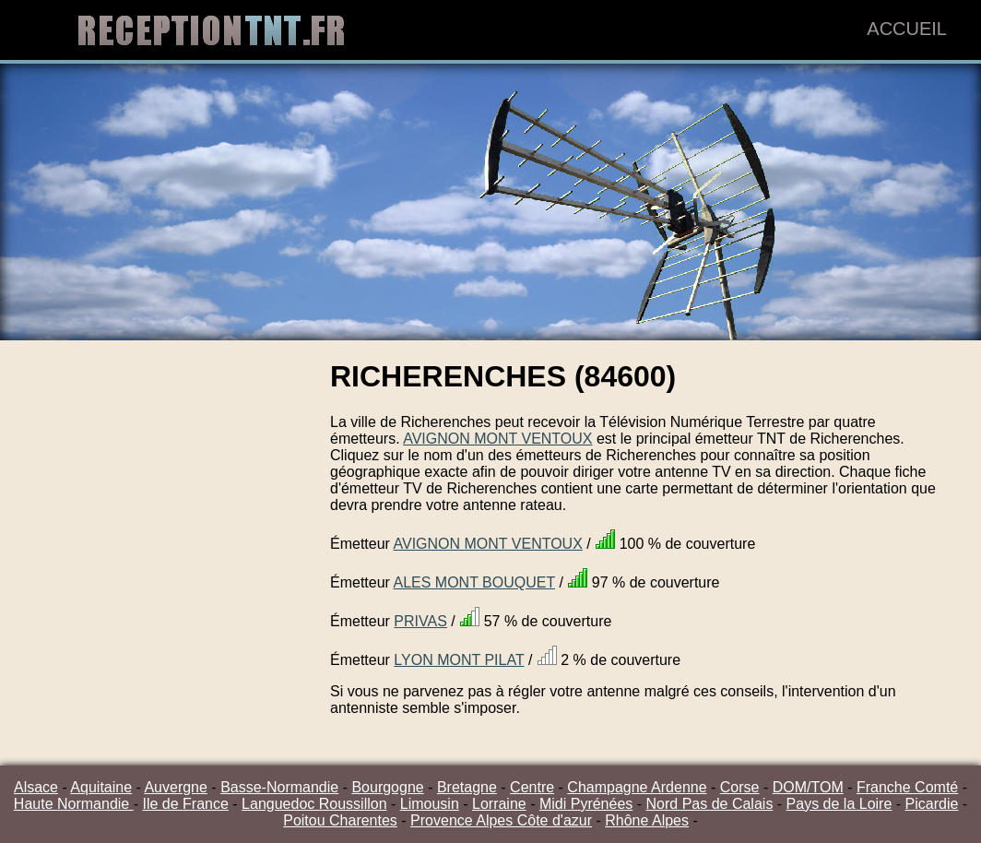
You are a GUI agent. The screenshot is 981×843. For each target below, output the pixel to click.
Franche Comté (907, 787)
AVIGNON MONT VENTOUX (497, 438)
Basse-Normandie (279, 787)
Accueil (907, 28)
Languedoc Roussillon (314, 804)
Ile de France (185, 804)
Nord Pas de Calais (710, 804)
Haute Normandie (74, 804)
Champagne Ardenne (636, 787)
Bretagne (467, 787)
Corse (740, 787)
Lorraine (499, 804)
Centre (532, 787)
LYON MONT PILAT (459, 660)
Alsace (36, 787)
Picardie (932, 804)
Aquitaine (101, 787)
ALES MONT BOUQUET (473, 582)
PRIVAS (420, 621)
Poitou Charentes (340, 820)
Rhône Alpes (647, 820)
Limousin (429, 804)
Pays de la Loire (839, 804)
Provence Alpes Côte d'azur (501, 820)
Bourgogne (387, 787)
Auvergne (175, 787)
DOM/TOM (808, 787)
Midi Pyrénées (585, 804)
